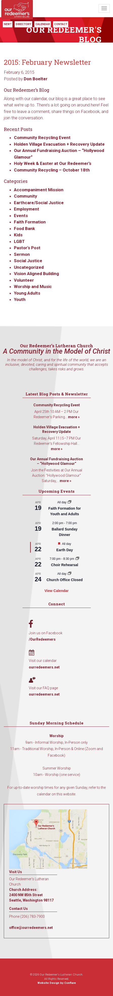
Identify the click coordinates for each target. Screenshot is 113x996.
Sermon (22, 254)
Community (25, 196)
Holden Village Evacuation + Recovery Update (59, 144)
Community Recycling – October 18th (52, 170)
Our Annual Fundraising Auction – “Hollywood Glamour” (56, 461)
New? (7, 24)
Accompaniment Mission (38, 189)
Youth (20, 299)
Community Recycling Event (42, 137)
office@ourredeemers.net (31, 928)
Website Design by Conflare (56, 983)
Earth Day (64, 550)
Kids (18, 234)
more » (74, 417)
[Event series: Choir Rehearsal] (77, 559)
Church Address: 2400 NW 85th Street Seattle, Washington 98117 (31, 895)
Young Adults (27, 293)
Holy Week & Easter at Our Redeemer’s (52, 163)
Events (21, 215)
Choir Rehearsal (64, 565)
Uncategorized (29, 267)
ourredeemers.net (44, 667)
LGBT (19, 241)
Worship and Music (33, 286)
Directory (23, 24)
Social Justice (28, 260)
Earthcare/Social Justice (39, 202)
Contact (60, 24)
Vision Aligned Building (36, 273)
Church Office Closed (65, 580)
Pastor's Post (27, 247)
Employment (26, 209)
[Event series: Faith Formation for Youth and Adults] (69, 502)
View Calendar (56, 591)
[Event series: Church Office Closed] (69, 574)
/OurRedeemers (42, 639)
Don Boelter (36, 78)
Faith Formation (30, 221)
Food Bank (24, 228)
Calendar (42, 24)
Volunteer (24, 280)
